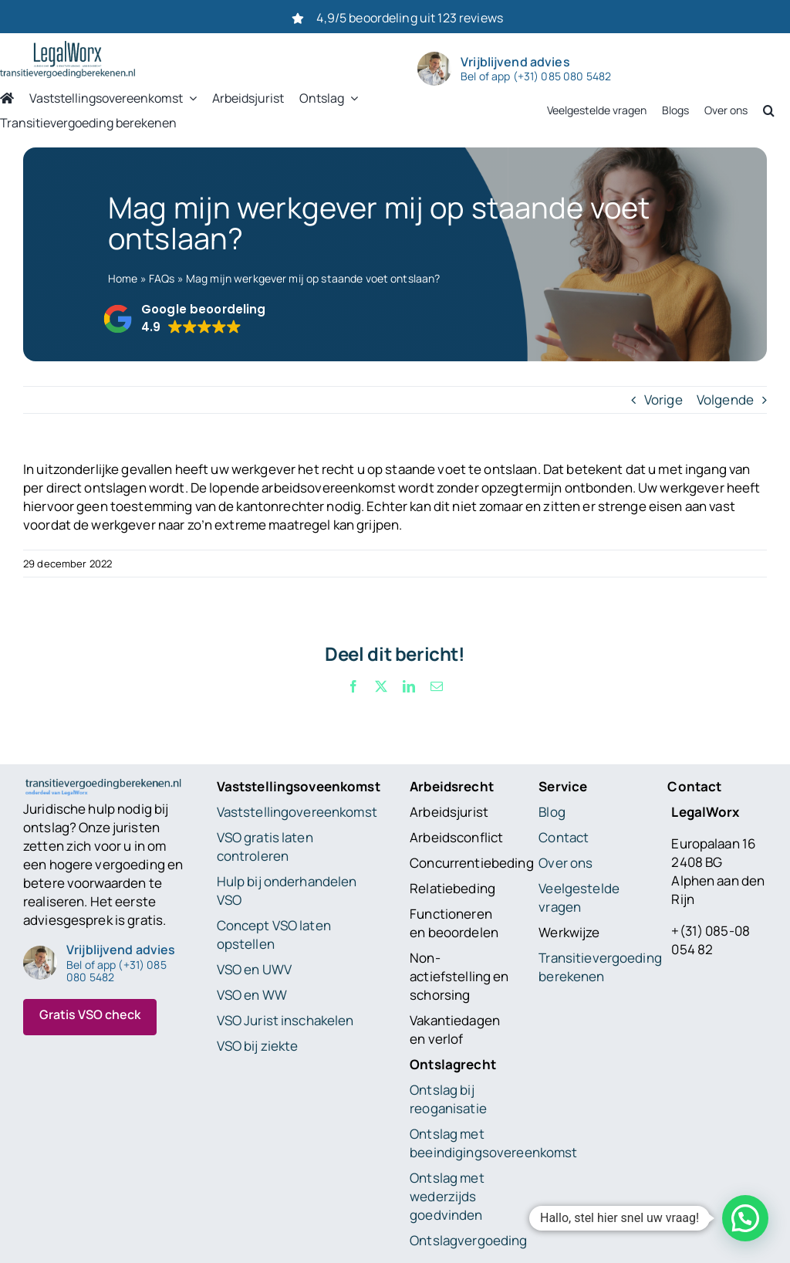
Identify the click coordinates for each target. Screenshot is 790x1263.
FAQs (162, 278)
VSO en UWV (254, 969)
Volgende (725, 399)
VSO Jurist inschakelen (285, 1020)
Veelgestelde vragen (579, 897)
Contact (563, 837)
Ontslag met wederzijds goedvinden (447, 1196)
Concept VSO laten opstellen (274, 934)
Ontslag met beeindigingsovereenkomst (493, 1143)
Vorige (663, 399)
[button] (184, 319)
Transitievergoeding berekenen (600, 967)
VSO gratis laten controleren (265, 846)
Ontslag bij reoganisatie (448, 1099)
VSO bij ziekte (258, 1046)
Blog (551, 812)
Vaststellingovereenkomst (297, 812)
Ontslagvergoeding (468, 1240)
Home (123, 278)
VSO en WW (252, 995)
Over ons (565, 863)
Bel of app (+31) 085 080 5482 (536, 76)
